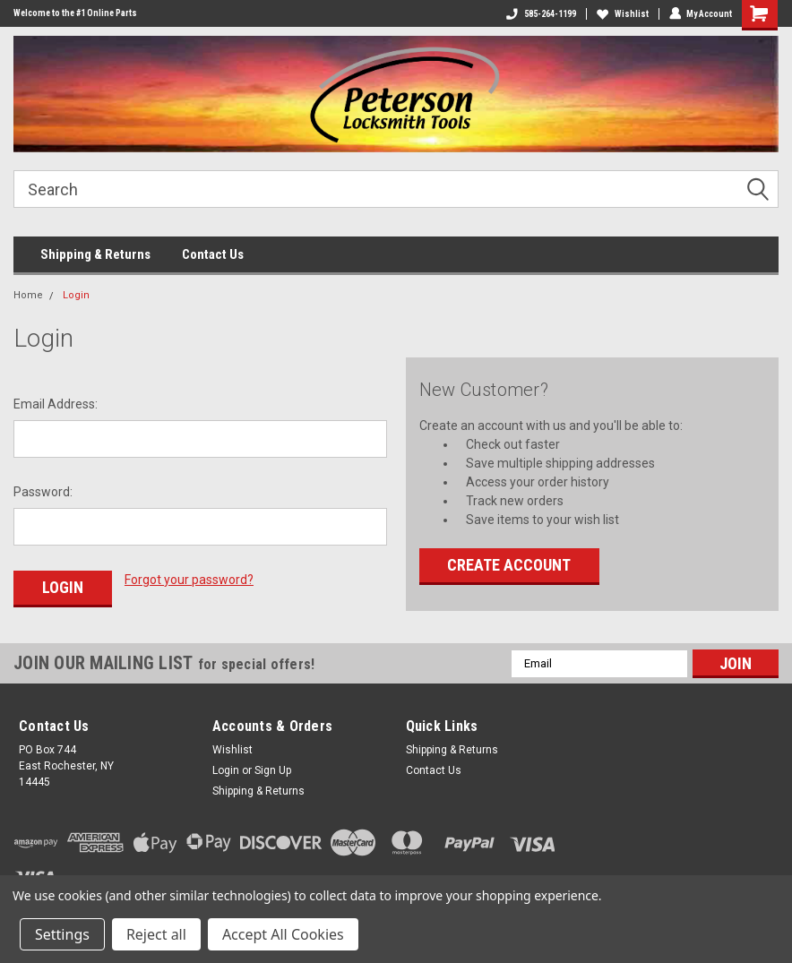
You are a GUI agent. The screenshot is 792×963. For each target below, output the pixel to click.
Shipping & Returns (95, 254)
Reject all (156, 934)
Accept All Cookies (283, 934)
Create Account (509, 564)
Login (76, 295)
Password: (43, 492)
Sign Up (272, 770)
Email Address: (55, 404)
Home (28, 295)
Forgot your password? (189, 579)
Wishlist (622, 14)
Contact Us (213, 254)
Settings (62, 934)
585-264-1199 (540, 14)
